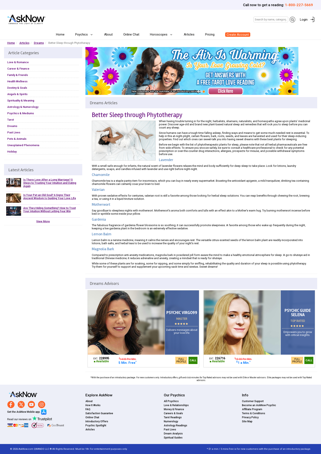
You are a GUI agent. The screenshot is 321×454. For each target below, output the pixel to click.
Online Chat (131, 34)
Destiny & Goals (17, 87)
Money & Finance (174, 409)
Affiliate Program (252, 409)
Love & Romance (18, 62)
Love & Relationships (176, 405)
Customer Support (253, 401)
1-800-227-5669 (299, 5)
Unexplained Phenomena (23, 145)
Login (304, 19)
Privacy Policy (250, 417)
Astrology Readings (175, 425)
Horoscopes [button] (159, 34)
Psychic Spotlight (95, 425)
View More (43, 221)
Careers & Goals (173, 413)
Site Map (247, 421)
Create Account (238, 35)
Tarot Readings (173, 417)
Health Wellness (17, 81)
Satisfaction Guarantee (99, 413)
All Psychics (171, 401)
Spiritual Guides (173, 437)
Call (193, 360)
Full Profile (181, 360)
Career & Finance (18, 68)
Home (60, 34)
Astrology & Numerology (22, 107)
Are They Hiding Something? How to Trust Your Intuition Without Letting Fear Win (49, 209)
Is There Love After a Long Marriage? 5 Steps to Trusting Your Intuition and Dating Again (49, 183)
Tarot (10, 119)
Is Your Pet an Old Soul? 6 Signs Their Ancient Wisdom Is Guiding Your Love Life (49, 196)
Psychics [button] (82, 34)
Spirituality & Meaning (20, 100)
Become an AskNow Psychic (259, 405)
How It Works (93, 405)
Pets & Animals (16, 138)
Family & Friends (17, 75)
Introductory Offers (96, 421)
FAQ (87, 409)
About (108, 34)
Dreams (39, 42)
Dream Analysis (173, 433)
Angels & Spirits (17, 94)
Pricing (209, 34)
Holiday (12, 151)
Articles (189, 34)
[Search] (270, 19)
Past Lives (13, 132)
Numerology (171, 421)
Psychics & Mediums (20, 113)
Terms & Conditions (253, 413)
